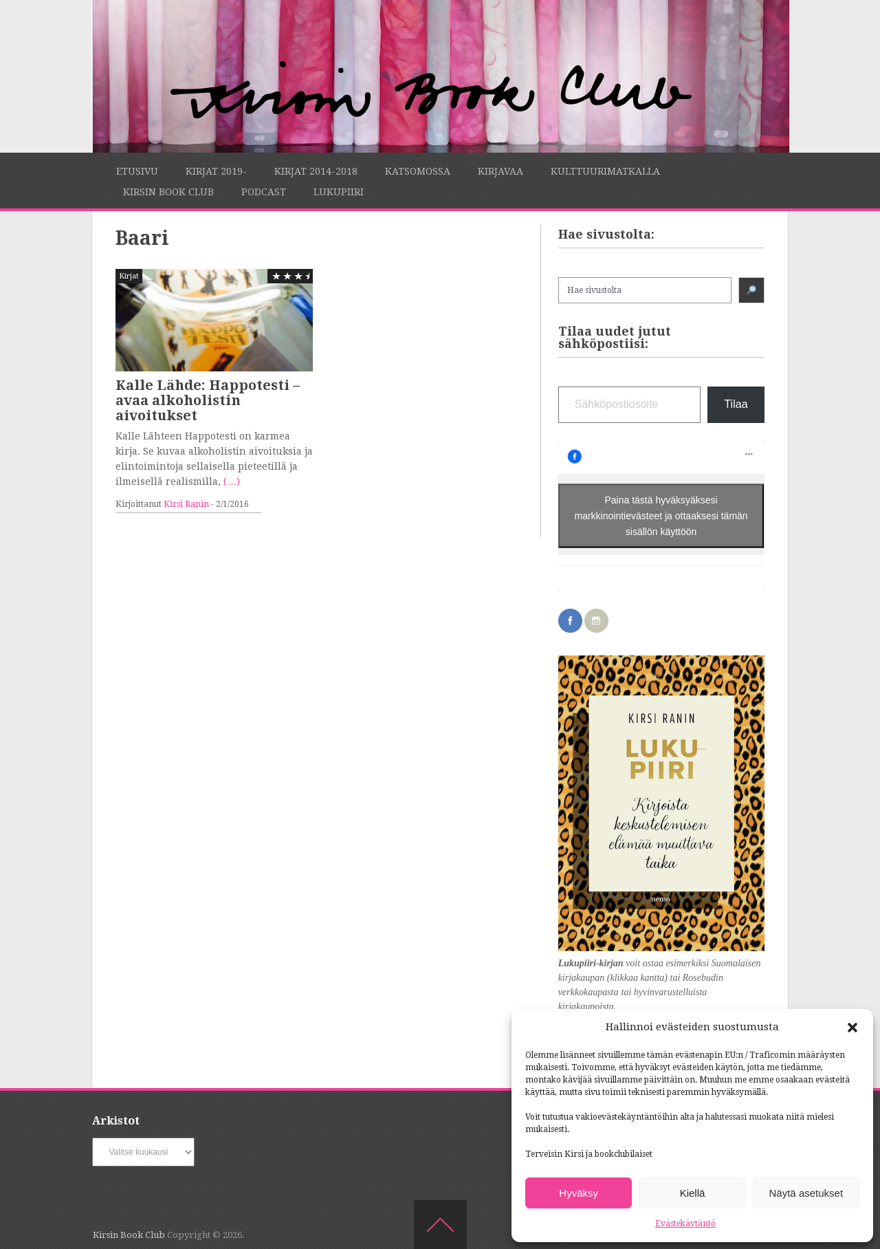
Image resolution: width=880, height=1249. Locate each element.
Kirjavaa (500, 171)
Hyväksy (578, 1193)
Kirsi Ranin (186, 504)
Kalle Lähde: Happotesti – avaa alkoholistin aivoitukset (208, 400)
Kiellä (692, 1193)
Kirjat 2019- (216, 171)
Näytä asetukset (806, 1193)
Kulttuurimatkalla (605, 171)
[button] (852, 1027)
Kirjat (129, 276)
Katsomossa (417, 171)
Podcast (263, 191)
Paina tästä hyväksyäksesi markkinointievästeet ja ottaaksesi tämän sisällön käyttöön (661, 515)
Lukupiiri (339, 191)
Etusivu (137, 171)
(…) (231, 481)
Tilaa (735, 404)
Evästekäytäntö (685, 1223)
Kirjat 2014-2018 (316, 171)
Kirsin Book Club (168, 191)
